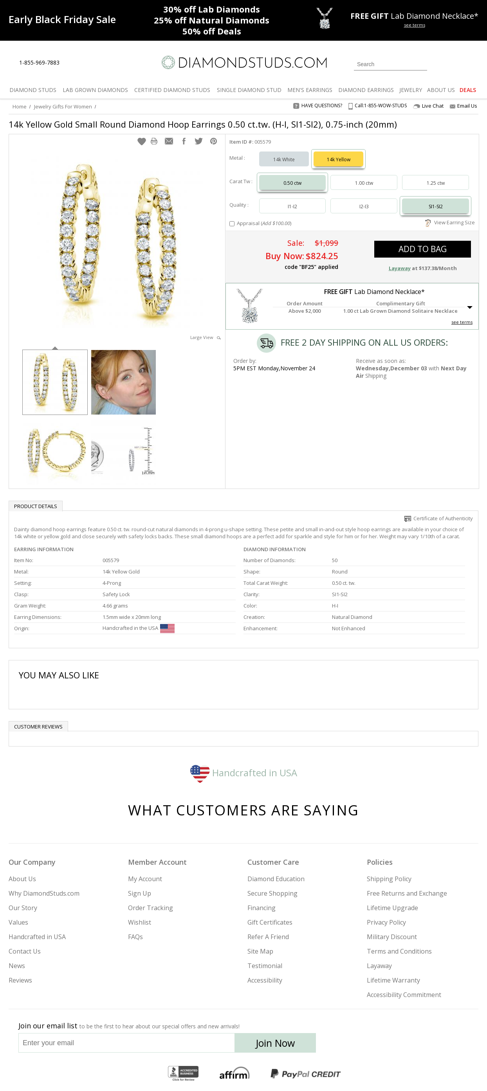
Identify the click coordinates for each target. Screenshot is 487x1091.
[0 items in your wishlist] (455, 63)
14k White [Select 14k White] (284, 159)
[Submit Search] (421, 64)
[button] (141, 141)
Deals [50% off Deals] (211, 31)
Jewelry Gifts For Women (63, 106)
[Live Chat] (72, 63)
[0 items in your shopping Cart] (473, 63)
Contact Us (25, 951)
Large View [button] (205, 337)
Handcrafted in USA (243, 772)
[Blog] (423, 1045)
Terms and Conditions (399, 951)
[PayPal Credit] (306, 1074)
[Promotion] (62, 19)
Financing (261, 907)
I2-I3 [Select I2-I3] (364, 206)
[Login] (437, 63)
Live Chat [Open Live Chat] (428, 106)
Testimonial (264, 965)
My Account (145, 879)
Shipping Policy (389, 879)
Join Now (275, 1043)
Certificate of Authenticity (438, 518)
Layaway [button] (400, 268)
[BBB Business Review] (183, 1074)
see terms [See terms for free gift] (414, 25)
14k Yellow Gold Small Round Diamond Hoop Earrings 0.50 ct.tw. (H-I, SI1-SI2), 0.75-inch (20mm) (203, 124)
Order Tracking (150, 907)
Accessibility (264, 980)
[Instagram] (346, 1045)
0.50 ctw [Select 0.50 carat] (292, 183)
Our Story (23, 907)
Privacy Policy (386, 922)
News (17, 965)
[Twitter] (367, 1045)
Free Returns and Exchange (407, 893)
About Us (22, 879)
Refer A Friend (268, 936)
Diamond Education (276, 879)
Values (18, 922)
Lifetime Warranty (393, 980)
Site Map (260, 951)
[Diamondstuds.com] (244, 62)
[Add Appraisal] (231, 223)
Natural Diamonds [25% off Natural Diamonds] (211, 20)
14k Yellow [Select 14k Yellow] (338, 159)
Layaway (379, 965)
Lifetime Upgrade (392, 907)
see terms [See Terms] (462, 322)
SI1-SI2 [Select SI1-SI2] (436, 206)
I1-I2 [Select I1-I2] (292, 206)
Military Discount (392, 936)
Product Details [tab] (35, 506)
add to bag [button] (423, 248)
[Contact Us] (90, 63)
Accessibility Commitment (404, 994)
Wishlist (139, 922)
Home (20, 106)
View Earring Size (450, 222)
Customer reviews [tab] (38, 726)
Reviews (20, 980)
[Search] (390, 64)
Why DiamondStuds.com (44, 893)
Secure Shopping (272, 893)
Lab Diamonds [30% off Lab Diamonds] (211, 9)
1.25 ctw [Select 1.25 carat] (436, 183)
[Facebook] (385, 1045)
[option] (55, 381)
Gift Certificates (269, 922)
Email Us (463, 105)
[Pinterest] (403, 1045)
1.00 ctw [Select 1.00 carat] (364, 183)
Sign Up (139, 893)
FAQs (135, 936)
